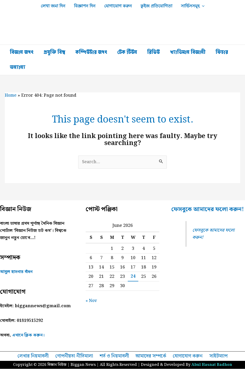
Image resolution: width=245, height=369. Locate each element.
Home (11, 95)
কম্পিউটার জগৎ (91, 52)
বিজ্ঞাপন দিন (84, 6)
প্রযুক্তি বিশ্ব (54, 52)
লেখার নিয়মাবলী (35, 356)
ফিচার (222, 52)
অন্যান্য (17, 67)
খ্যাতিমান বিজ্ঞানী (188, 52)
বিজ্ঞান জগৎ (21, 52)
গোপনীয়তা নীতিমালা (75, 356)
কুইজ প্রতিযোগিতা (156, 6)
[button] (202, 6)
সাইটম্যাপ (216, 356)
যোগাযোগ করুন (118, 6)
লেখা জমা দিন (53, 6)
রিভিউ (153, 52)
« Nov (92, 300)
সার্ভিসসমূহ (193, 6)
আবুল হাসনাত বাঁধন (16, 271)
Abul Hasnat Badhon (211, 365)
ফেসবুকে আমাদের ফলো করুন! (200, 214)
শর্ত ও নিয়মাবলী (115, 356)
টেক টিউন (127, 52)
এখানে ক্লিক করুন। (28, 335)
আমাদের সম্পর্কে (151, 356)
